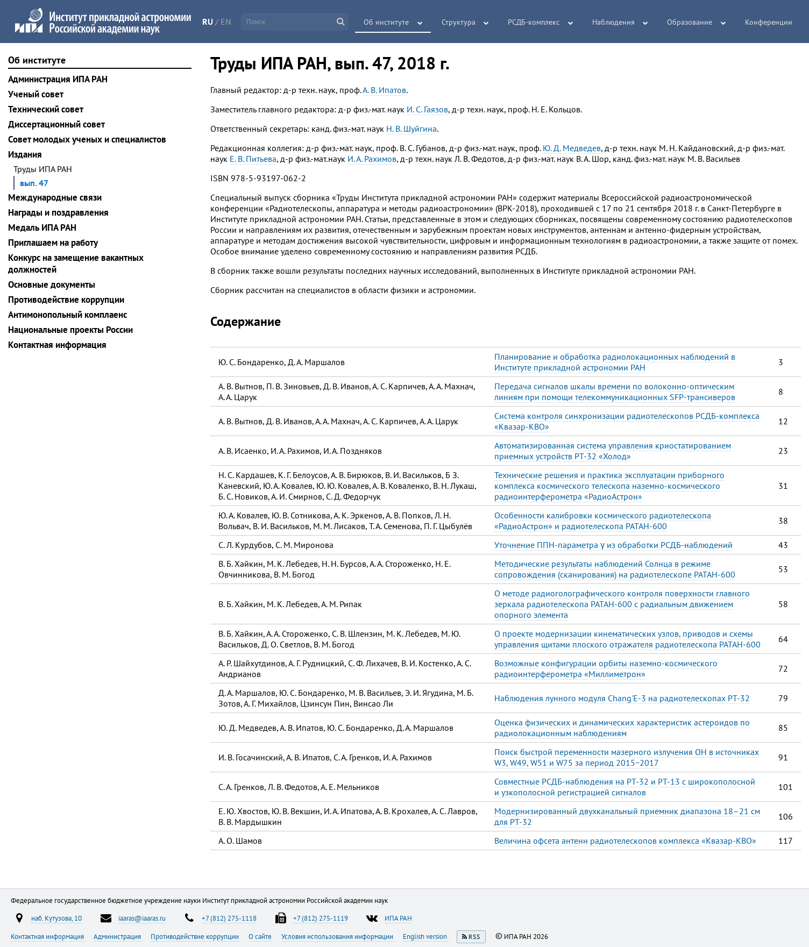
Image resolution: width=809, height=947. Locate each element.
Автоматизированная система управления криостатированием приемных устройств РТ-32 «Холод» (612, 450)
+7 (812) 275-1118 (229, 918)
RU (213, 21)
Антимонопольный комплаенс (67, 315)
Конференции (769, 22)
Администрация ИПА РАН (58, 79)
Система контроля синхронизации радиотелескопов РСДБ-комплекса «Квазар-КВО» (627, 421)
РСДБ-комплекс (540, 22)
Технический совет (45, 109)
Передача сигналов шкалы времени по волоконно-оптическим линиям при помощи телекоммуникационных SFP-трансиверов (614, 391)
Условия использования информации (338, 936)
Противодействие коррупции (66, 299)
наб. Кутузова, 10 (56, 918)
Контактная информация (57, 345)
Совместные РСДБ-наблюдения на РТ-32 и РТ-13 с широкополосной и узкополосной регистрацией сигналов (624, 787)
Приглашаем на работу (53, 242)
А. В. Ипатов (384, 89)
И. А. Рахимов (371, 158)
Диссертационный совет (56, 124)
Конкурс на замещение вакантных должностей (76, 263)
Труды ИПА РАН (42, 168)
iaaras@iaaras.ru (142, 918)
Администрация (118, 936)
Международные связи (55, 197)
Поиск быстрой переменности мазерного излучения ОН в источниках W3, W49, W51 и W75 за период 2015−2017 (626, 757)
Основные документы (51, 284)
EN (231, 21)
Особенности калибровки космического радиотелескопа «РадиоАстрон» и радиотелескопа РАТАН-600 (602, 520)
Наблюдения (618, 22)
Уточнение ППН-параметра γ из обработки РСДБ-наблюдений (613, 544)
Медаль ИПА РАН (42, 227)
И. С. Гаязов (427, 109)
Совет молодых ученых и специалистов (87, 139)
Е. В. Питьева (253, 158)
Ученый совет (35, 94)
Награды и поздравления (58, 212)
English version (426, 936)
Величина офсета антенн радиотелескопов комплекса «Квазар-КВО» (625, 840)
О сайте (261, 936)
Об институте (396, 22)
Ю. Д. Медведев (572, 148)
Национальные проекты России (70, 330)
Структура (467, 22)
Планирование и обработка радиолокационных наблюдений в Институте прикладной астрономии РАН (614, 362)
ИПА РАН (398, 918)
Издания (25, 154)
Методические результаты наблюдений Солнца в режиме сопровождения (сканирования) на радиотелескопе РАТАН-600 (614, 569)
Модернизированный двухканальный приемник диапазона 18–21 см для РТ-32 (627, 816)
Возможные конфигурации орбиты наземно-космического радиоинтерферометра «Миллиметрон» (606, 668)
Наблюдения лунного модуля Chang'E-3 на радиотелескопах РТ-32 (622, 698)
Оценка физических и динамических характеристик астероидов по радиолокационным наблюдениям (622, 727)
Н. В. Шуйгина (411, 128)
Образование (692, 22)
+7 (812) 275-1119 (320, 918)
